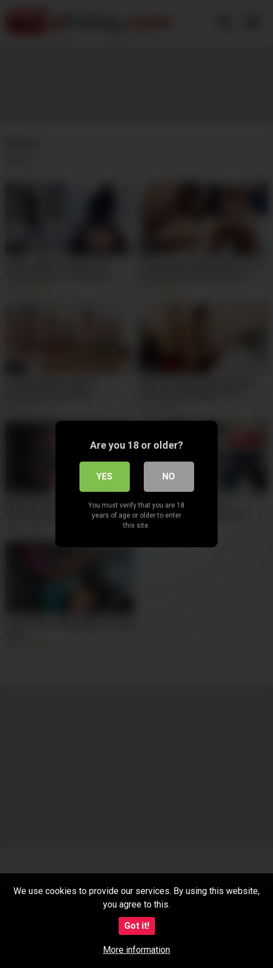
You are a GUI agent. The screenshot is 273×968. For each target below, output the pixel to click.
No (168, 476)
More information (136, 949)
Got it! (136, 925)
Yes (104, 476)
